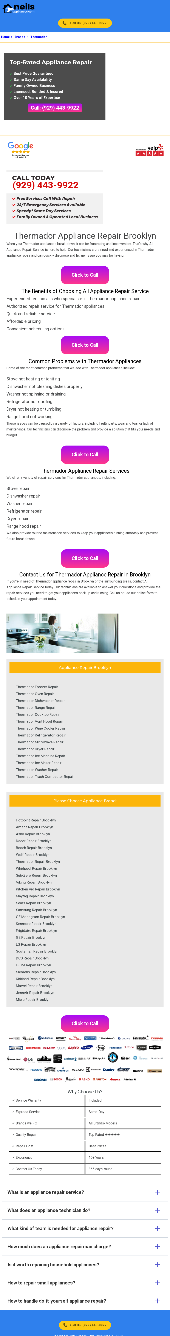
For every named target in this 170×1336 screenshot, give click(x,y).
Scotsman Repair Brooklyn (37, 951)
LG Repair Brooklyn (31, 944)
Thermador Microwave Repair (39, 742)
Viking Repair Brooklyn (34, 882)
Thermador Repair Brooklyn (38, 861)
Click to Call (85, 275)
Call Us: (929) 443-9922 (88, 23)
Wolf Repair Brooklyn (32, 854)
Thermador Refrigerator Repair (41, 735)
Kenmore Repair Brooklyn (36, 924)
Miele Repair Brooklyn (33, 999)
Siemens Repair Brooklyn (36, 972)
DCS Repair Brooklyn (32, 958)
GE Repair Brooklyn (31, 937)
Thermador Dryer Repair (35, 749)
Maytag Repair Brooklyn (35, 896)
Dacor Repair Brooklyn (33, 841)
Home (5, 37)
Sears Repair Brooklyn (33, 903)
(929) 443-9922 (45, 185)
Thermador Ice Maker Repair (39, 763)
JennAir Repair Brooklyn (35, 993)
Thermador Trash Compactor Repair (45, 776)
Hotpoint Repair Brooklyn (36, 820)
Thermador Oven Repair (35, 694)
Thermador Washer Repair (37, 770)
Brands (20, 37)
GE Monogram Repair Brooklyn (40, 917)
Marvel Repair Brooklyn (34, 986)
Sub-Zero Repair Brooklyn (36, 875)
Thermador (38, 37)
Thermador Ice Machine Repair (40, 756)
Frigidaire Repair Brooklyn (36, 930)
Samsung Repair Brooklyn (36, 910)
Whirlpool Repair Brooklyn (36, 868)
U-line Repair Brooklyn (33, 965)
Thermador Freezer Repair (37, 687)
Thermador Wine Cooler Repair (40, 728)
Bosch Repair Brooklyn (34, 848)
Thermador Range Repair (36, 707)
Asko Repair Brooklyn (33, 834)
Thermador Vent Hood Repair (39, 721)
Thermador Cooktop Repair (38, 714)
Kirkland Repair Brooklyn (35, 979)
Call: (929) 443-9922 (55, 108)
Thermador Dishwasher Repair (40, 701)
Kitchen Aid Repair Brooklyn (38, 889)
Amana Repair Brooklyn (34, 827)
